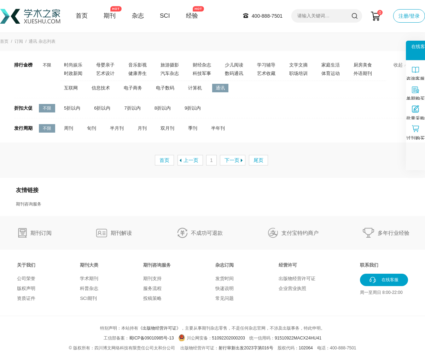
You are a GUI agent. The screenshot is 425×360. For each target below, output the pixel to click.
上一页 (191, 160)
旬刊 (91, 128)
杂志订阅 (224, 265)
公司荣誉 (26, 278)
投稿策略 (152, 298)
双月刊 (167, 128)
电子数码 (165, 88)
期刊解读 (121, 233)
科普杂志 (89, 288)
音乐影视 (137, 65)
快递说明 (224, 288)
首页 (82, 15)
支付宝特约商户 (300, 233)
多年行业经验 (393, 233)
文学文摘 (298, 65)
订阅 (18, 41)
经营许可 (288, 265)
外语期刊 (363, 73)
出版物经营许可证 (297, 278)
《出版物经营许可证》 (159, 328)
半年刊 (218, 128)
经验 (192, 15)
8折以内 (163, 108)
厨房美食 (363, 65)
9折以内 (193, 108)
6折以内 (102, 108)
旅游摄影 (170, 65)
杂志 (138, 15)
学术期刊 (89, 278)
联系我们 (369, 265)
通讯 (220, 88)
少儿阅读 (234, 65)
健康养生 (137, 73)
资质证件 (26, 298)
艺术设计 (105, 73)
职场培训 (298, 73)
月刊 (142, 128)
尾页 (258, 160)
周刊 (68, 128)
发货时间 (224, 278)
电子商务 (133, 88)
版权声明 (26, 288)
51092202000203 (228, 338)
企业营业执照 (292, 288)
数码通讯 (234, 73)
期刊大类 (89, 265)
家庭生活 (330, 65)
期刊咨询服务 (28, 204)
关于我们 (26, 265)
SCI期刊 (88, 298)
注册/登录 (409, 16)
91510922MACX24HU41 (298, 338)
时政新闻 (73, 73)
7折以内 (132, 108)
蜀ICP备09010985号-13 (151, 338)
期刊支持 (152, 278)
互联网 (71, 88)
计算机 (195, 88)
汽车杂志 (170, 73)
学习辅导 (266, 65)
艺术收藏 (266, 73)
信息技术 (101, 88)
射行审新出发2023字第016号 (246, 348)
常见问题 (224, 298)
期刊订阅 (41, 233)
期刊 (110, 15)
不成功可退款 (207, 233)
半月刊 (117, 128)
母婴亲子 (105, 65)
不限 (47, 65)
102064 (306, 348)
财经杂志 (202, 65)
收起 (400, 65)
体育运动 (330, 73)
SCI (165, 15)
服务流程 (152, 288)
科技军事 (202, 73)
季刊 (192, 128)
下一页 (232, 160)
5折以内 (72, 108)
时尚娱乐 (73, 65)
